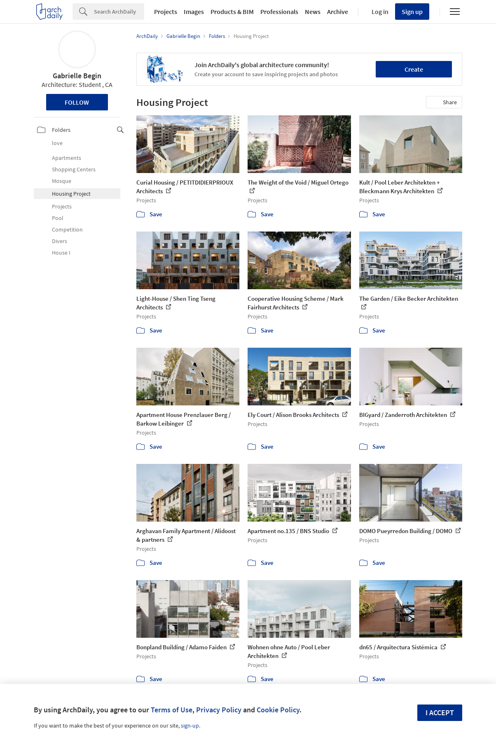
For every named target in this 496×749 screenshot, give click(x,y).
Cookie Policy (278, 709)
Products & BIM (232, 11)
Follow (77, 102)
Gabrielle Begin (77, 75)
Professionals (279, 11)
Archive (337, 11)
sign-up (190, 725)
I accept (440, 712)
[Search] (119, 11)
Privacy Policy (218, 709)
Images (194, 11)
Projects (165, 11)
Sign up (412, 11)
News (313, 11)
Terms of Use (171, 709)
